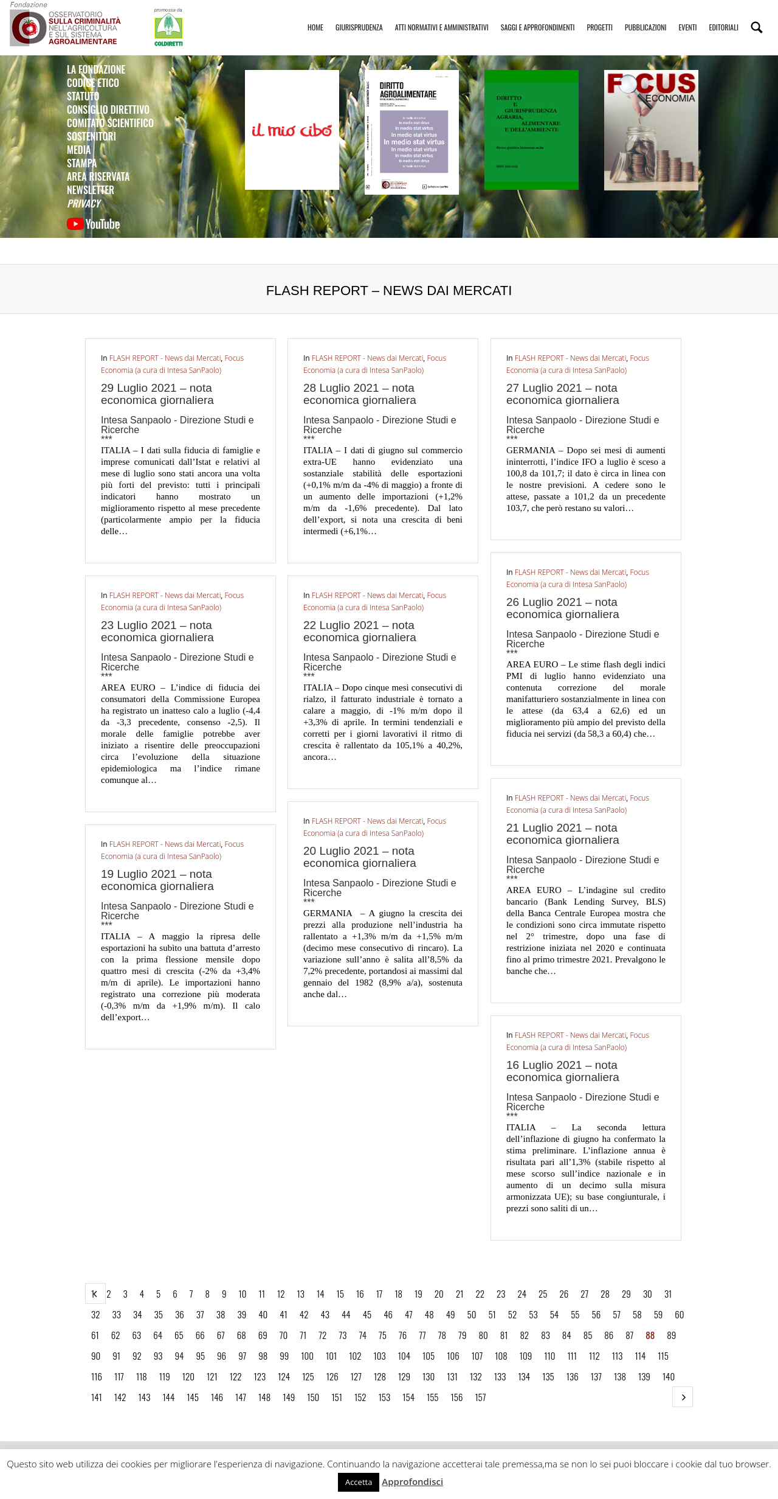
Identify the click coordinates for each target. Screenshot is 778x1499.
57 (617, 1314)
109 (526, 1355)
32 (95, 1314)
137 (596, 1376)
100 (307, 1355)
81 (504, 1334)
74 (363, 1334)
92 (137, 1355)
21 (460, 1293)
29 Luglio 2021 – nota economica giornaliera (157, 393)
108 (501, 1355)
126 (332, 1376)
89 (671, 1334)
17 (379, 1293)
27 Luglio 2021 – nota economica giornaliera (562, 393)
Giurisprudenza (359, 16)
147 (240, 1396)
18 (398, 1293)
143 (145, 1396)
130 (428, 1376)
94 (179, 1355)
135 (548, 1376)
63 (136, 1334)
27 (584, 1293)
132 (476, 1376)
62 (115, 1334)
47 (409, 1314)
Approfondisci (412, 1481)
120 (188, 1376)
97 (242, 1355)
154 (408, 1396)
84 (566, 1334)
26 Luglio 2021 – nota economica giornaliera (562, 608)
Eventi (687, 16)
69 (262, 1334)
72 (322, 1334)
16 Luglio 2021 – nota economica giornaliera (562, 1071)
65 (179, 1334)
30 (647, 1293)
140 (669, 1376)
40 (262, 1314)
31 (668, 1293)
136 (572, 1376)
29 (626, 1293)
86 (608, 1334)
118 (141, 1376)
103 (380, 1355)
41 (283, 1314)
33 (116, 1314)
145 (193, 1396)
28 (605, 1293)
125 (308, 1376)
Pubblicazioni (645, 16)
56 (596, 1314)
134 (524, 1376)
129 (404, 1376)
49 (450, 1314)
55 (575, 1314)
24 (521, 1293)
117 (119, 1376)
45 (367, 1314)
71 (303, 1334)
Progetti (599, 16)
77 (422, 1334)
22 (479, 1293)
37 (200, 1314)
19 (418, 1293)
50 (472, 1314)
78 (442, 1334)
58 (637, 1314)
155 (433, 1396)
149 (289, 1396)
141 (96, 1396)
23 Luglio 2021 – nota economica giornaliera (157, 631)
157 (480, 1396)
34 (137, 1314)
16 (360, 1293)
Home (315, 16)
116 (96, 1376)
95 (200, 1355)
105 (428, 1355)
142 (120, 1396)
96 (221, 1355)
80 (482, 1334)
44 (346, 1314)
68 (241, 1334)
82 (524, 1334)
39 (241, 1314)
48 (429, 1314)
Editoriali (724, 16)
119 (164, 1376)
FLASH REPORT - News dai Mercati (165, 358)
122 (236, 1376)
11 (262, 1293)
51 (491, 1314)
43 (324, 1314)
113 (617, 1355)
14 (321, 1293)
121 (212, 1376)
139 (644, 1376)
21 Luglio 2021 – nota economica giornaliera (562, 833)
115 (663, 1355)
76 (403, 1334)
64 (157, 1334)
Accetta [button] (358, 1481)
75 (383, 1334)
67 (221, 1334)
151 (336, 1396)
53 (533, 1314)
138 (620, 1376)
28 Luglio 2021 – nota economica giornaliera (359, 393)
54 (554, 1314)
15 (340, 1293)
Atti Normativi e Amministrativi (442, 16)
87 (629, 1334)
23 (501, 1293)
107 (477, 1355)
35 (158, 1314)
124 (284, 1376)
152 (360, 1396)
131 (452, 1376)
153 (385, 1396)
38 (220, 1314)
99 (284, 1355)
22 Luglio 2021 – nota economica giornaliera (359, 631)
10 (243, 1293)
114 (640, 1355)
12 (281, 1293)
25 (543, 1293)
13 (301, 1293)
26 (563, 1293)
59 (658, 1314)
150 (313, 1396)
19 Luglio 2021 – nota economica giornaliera (157, 880)
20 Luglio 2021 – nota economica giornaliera (359, 856)
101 (331, 1355)
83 (545, 1334)
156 (457, 1396)
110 (549, 1355)
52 (512, 1314)
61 (95, 1334)
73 (342, 1334)
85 (588, 1334)
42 (304, 1314)
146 (217, 1396)
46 (388, 1314)
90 (95, 1355)
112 (594, 1355)
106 (453, 1355)
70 (284, 1334)
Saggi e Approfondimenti (538, 16)
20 (439, 1293)
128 (380, 1376)
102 (355, 1355)
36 (179, 1314)
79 (462, 1334)
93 (158, 1355)
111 (572, 1355)
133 (500, 1376)
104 (404, 1355)
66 (200, 1334)
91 (116, 1355)
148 (264, 1396)
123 (260, 1376)
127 (356, 1376)
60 (679, 1314)
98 (262, 1355)
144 (168, 1396)
